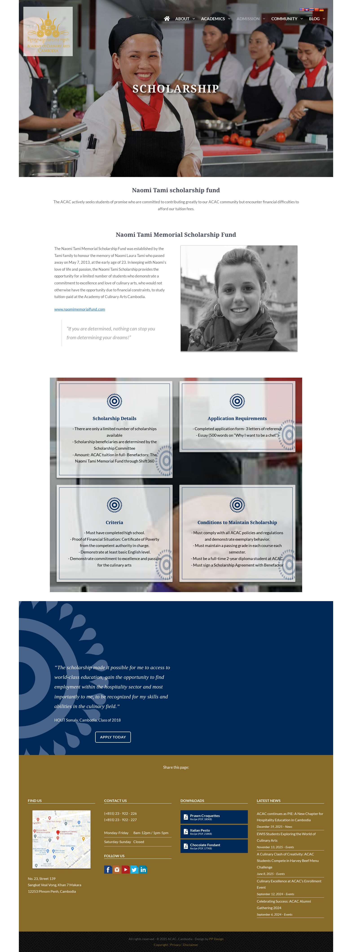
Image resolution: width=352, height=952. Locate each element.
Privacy (175, 945)
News (288, 826)
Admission (253, 19)
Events (290, 847)
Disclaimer (190, 945)
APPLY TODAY (113, 737)
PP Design (216, 939)
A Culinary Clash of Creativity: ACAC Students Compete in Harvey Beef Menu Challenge (288, 860)
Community (288, 19)
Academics (217, 19)
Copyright (161, 945)
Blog (319, 19)
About (186, 19)
